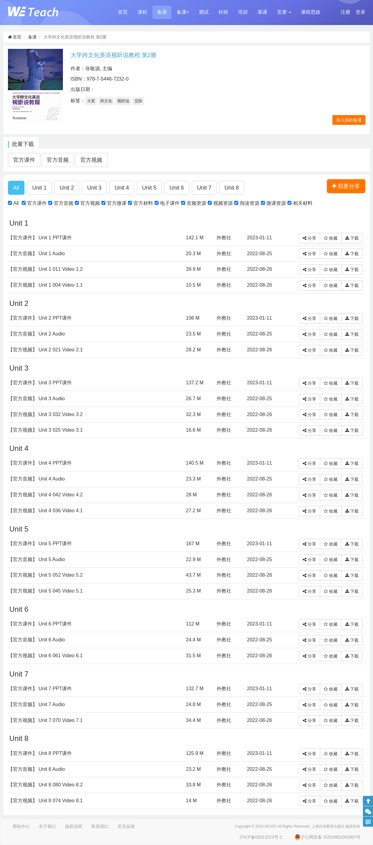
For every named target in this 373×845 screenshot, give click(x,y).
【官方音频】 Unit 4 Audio (36, 478)
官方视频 (90, 203)
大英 (91, 101)
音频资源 (196, 203)
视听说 (123, 101)
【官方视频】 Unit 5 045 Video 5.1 (45, 590)
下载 (352, 238)
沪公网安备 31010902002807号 (327, 837)
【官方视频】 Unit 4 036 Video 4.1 (45, 510)
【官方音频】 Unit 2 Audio (36, 333)
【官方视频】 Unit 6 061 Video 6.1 (45, 655)
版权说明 (73, 826)
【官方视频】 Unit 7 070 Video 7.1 (45, 720)
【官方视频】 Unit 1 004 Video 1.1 (45, 285)
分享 (309, 238)
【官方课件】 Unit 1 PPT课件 (40, 237)
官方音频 (63, 203)
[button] (284, 12)
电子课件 (170, 203)
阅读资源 (249, 203)
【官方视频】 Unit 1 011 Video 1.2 (45, 269)
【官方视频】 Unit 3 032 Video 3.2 (45, 414)
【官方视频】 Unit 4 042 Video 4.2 (45, 494)
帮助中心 (21, 826)
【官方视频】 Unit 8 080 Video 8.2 (45, 784)
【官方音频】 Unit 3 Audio (36, 398)
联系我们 (99, 826)
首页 (123, 12)
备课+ (183, 12)
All (16, 203)
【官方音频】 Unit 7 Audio (36, 704)
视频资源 (223, 203)
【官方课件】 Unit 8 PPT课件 (40, 753)
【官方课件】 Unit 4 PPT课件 (40, 463)
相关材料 (303, 203)
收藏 (331, 238)
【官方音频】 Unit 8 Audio (36, 769)
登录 (360, 12)
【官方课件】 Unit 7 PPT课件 (40, 688)
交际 (138, 101)
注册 (345, 12)
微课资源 (276, 203)
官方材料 (143, 203)
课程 (142, 12)
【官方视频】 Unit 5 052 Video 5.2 (45, 575)
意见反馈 (126, 826)
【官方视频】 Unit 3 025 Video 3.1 (45, 430)
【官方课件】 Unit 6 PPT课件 (40, 623)
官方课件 (37, 203)
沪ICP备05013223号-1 (261, 837)
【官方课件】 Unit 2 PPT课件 (40, 318)
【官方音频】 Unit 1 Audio (36, 253)
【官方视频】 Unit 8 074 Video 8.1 (45, 800)
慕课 (262, 12)
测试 (204, 12)
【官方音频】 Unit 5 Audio (36, 559)
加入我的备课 (349, 120)
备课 (162, 12)
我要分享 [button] (346, 186)
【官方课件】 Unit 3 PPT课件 (40, 382)
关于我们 (47, 826)
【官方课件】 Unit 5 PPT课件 (40, 543)
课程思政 (310, 12)
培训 (243, 12)
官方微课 (116, 203)
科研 (223, 12)
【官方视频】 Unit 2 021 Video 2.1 (45, 349)
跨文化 (106, 101)
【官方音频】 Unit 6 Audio (36, 639)
